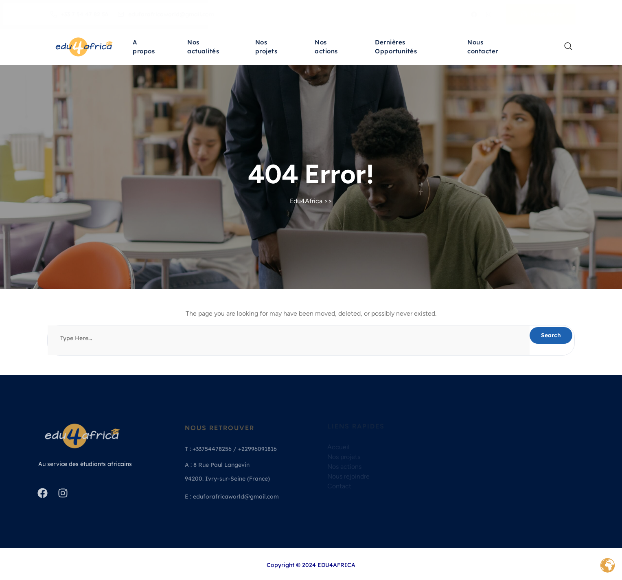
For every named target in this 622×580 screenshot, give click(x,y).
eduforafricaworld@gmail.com (166, 14)
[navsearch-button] (564, 47)
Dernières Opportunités (396, 48)
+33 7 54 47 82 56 (79, 14)
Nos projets (266, 48)
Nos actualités (203, 48)
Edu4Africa (306, 201)
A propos (144, 48)
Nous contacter (482, 48)
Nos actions (326, 48)
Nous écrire (542, 14)
